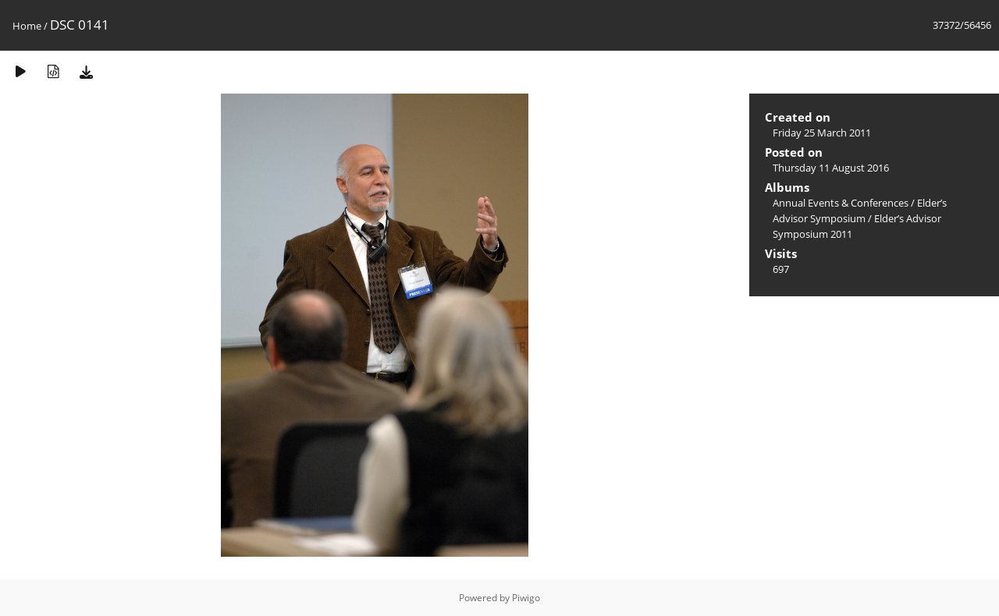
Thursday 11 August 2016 (831, 168)
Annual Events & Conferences (840, 203)
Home (26, 26)
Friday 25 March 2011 (822, 133)
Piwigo (526, 597)
